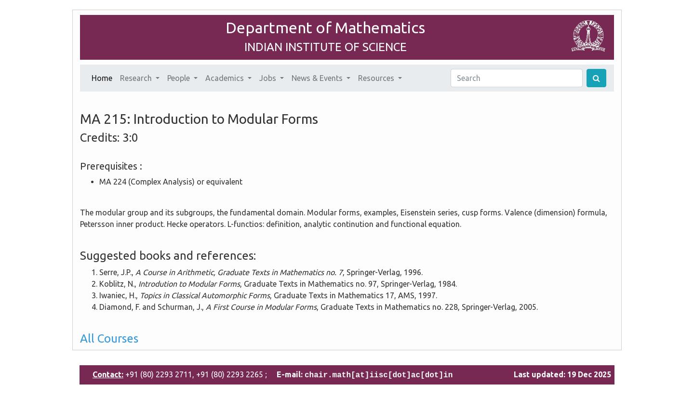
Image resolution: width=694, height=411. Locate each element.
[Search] (517, 78)
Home (104, 77)
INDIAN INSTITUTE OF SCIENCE (325, 46)
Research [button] (137, 78)
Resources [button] (377, 78)
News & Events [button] (318, 78)
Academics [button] (225, 78)
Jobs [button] (268, 78)
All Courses (109, 338)
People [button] (179, 78)
